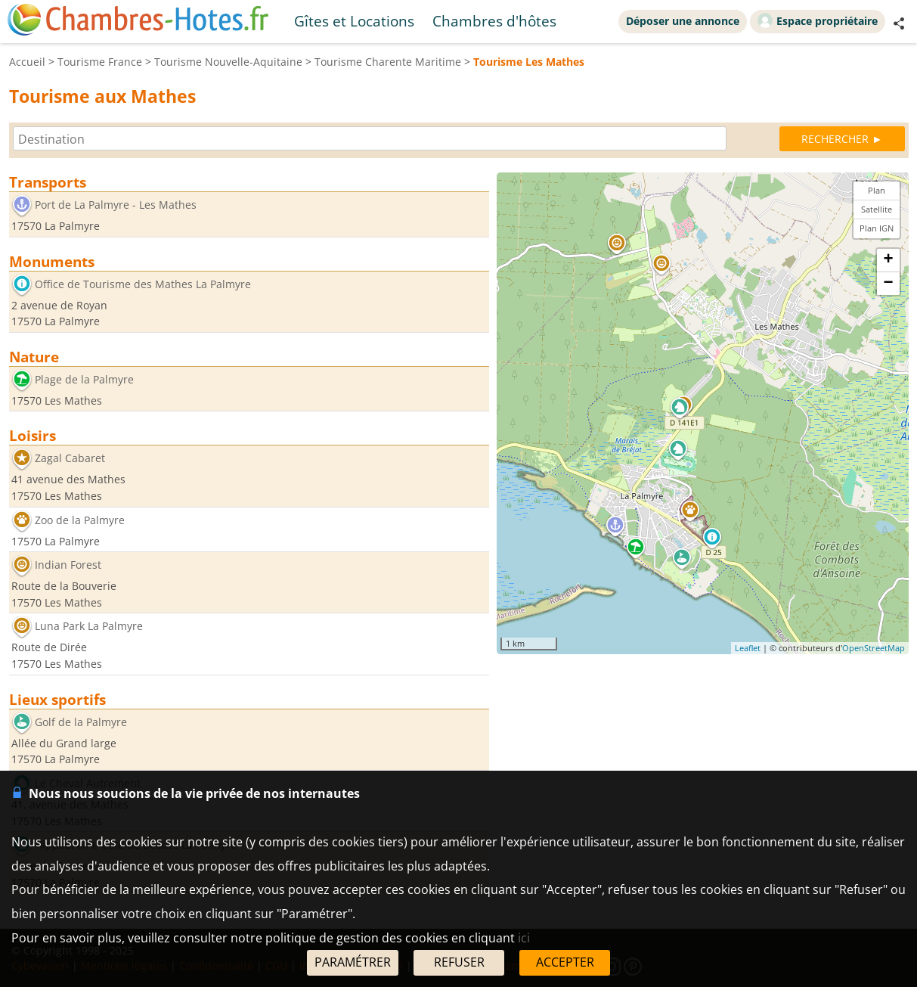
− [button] (888, 283)
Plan (876, 190)
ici (524, 938)
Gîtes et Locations (354, 20)
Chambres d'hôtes (494, 20)
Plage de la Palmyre (84, 379)
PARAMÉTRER (352, 962)
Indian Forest (68, 565)
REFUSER (459, 962)
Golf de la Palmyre (81, 722)
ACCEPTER (565, 962)
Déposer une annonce (682, 21)
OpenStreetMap (873, 647)
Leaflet (748, 647)
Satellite (876, 209)
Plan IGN (877, 228)
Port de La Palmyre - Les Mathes (116, 204)
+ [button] (888, 260)
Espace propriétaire (817, 20)
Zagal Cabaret (70, 459)
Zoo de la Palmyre (80, 520)
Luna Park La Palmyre (89, 626)
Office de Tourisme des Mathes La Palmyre (143, 284)
